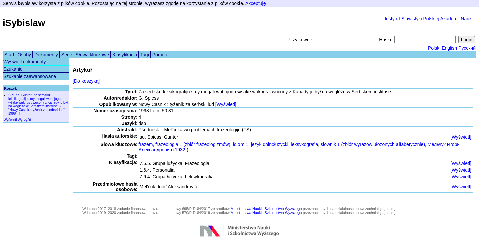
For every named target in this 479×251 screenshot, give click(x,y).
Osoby (24, 54)
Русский (467, 48)
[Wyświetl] (225, 104)
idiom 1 (240, 144)
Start (9, 54)
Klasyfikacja (124, 54)
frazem (146, 144)
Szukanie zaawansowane (29, 76)
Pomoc (159, 54)
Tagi (144, 54)
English (449, 48)
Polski (434, 48)
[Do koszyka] (86, 81)
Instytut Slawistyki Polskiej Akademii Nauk (428, 18)
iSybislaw (24, 23)
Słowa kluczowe (92, 54)
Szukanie (13, 69)
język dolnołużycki (269, 144)
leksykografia (304, 144)
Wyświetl (10, 120)
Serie (66, 54)
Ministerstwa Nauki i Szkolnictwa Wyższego (266, 209)
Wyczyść (24, 120)
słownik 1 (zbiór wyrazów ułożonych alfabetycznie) (373, 144)
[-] (18, 113)
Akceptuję (255, 3)
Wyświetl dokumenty (24, 61)
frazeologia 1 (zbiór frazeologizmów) (192, 144)
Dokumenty (46, 54)
